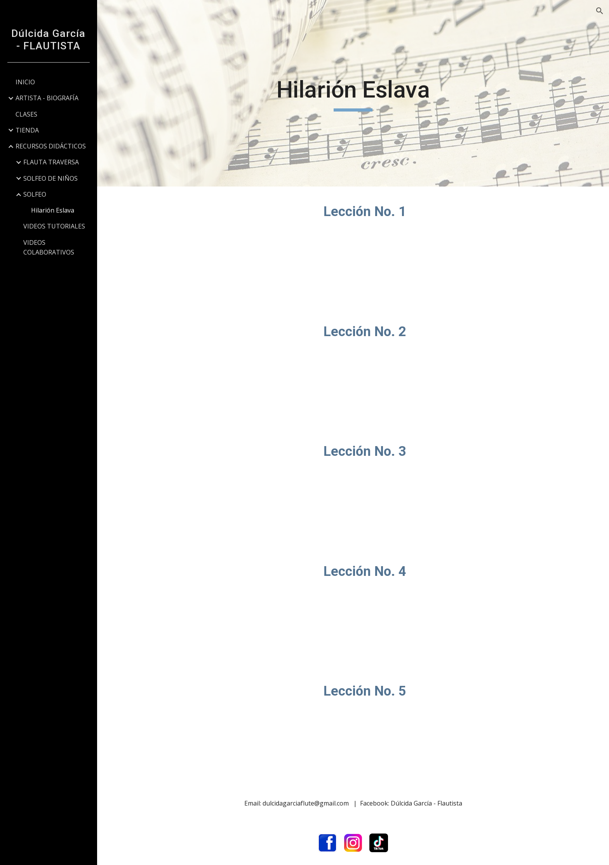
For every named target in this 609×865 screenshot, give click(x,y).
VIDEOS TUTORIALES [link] (54, 226)
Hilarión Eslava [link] (52, 210)
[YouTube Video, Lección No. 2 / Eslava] (219, 366)
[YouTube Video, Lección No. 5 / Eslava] (219, 726)
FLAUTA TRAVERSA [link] (51, 162)
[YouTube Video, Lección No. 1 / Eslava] (219, 246)
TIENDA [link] (27, 130)
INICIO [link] (25, 82)
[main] (353, 93)
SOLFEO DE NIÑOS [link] (50, 178)
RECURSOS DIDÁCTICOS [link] (51, 146)
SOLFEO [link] (34, 194)
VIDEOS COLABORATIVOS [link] (48, 247)
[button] (599, 11)
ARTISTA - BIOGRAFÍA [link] (47, 98)
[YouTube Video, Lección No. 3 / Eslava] (219, 486)
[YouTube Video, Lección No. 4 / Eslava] (219, 606)
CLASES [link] (26, 114)
